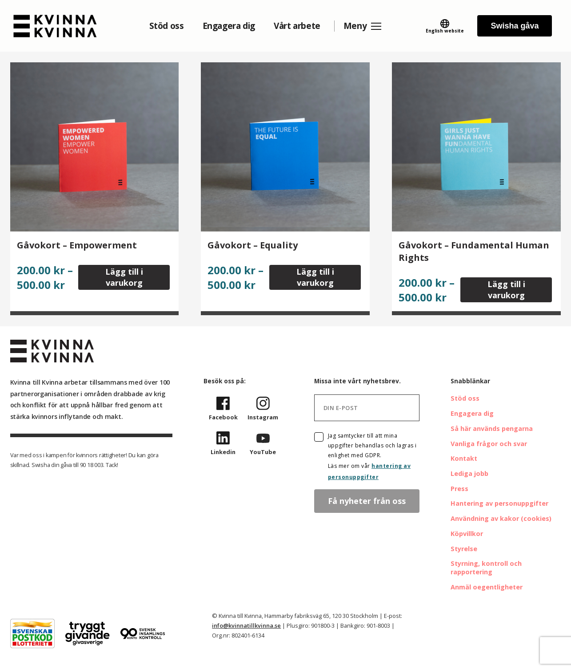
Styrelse (464, 548)
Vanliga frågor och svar (489, 443)
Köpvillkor (467, 533)
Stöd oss (166, 26)
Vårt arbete (297, 26)
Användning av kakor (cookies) (501, 518)
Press (459, 488)
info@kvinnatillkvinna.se (246, 625)
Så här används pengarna (492, 428)
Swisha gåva (515, 25)
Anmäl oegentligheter (487, 587)
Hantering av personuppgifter (499, 503)
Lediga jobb (469, 473)
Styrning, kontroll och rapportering (486, 567)
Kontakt (464, 458)
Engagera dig (229, 26)
